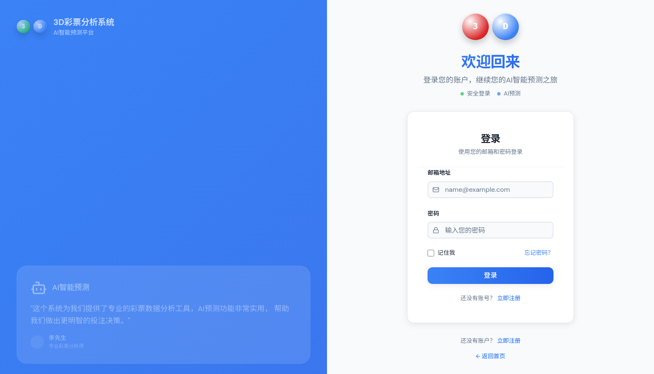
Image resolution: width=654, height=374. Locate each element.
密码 (433, 213)
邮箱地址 (439, 172)
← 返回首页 (491, 356)
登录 (490, 275)
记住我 (446, 252)
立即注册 (509, 298)
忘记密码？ (538, 252)
